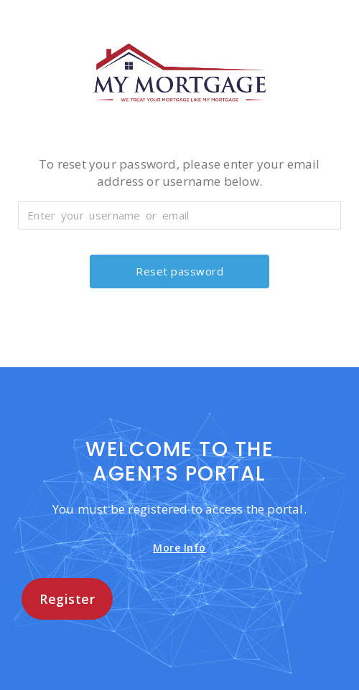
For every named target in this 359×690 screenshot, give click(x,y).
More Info (179, 547)
